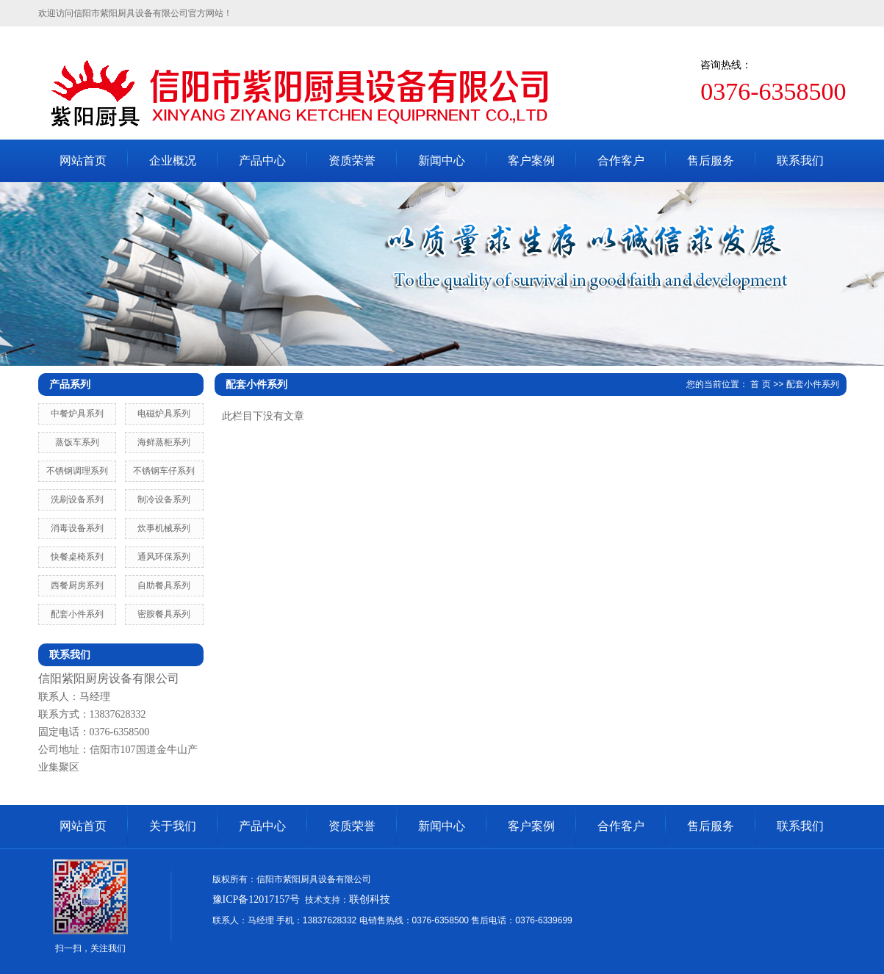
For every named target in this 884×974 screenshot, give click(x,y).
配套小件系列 (77, 614)
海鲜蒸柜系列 (163, 442)
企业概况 (172, 160)
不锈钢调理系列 (77, 471)
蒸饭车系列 (77, 442)
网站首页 (83, 160)
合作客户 (620, 160)
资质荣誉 (351, 160)
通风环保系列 (163, 557)
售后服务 (710, 160)
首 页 (760, 384)
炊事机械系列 (163, 528)
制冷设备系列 (163, 499)
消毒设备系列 (77, 528)
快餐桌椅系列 (77, 557)
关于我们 (172, 826)
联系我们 (800, 160)
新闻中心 (441, 160)
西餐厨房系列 (77, 585)
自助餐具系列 (163, 585)
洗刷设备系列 (77, 499)
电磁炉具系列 (163, 413)
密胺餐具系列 (163, 614)
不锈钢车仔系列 (164, 471)
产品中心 (262, 160)
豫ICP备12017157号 (256, 899)
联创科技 (369, 899)
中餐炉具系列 (77, 413)
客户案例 (531, 160)
